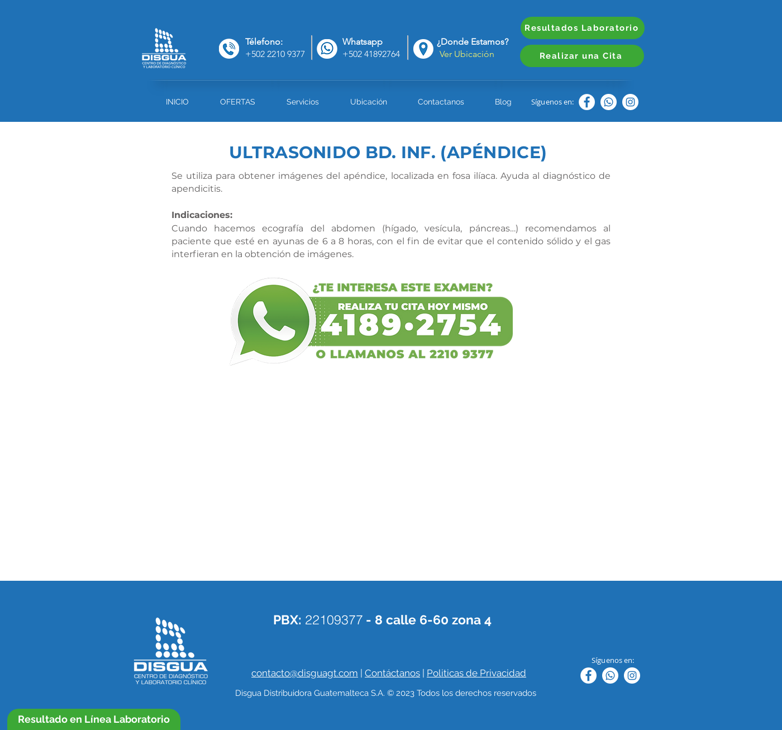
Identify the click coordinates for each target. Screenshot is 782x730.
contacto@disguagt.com (304, 673)
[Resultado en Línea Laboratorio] (93, 719)
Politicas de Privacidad (476, 673)
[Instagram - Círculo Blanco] (630, 102)
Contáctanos (392, 673)
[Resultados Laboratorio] (583, 28)
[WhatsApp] (608, 102)
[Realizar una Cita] (582, 56)
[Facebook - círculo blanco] (587, 102)
